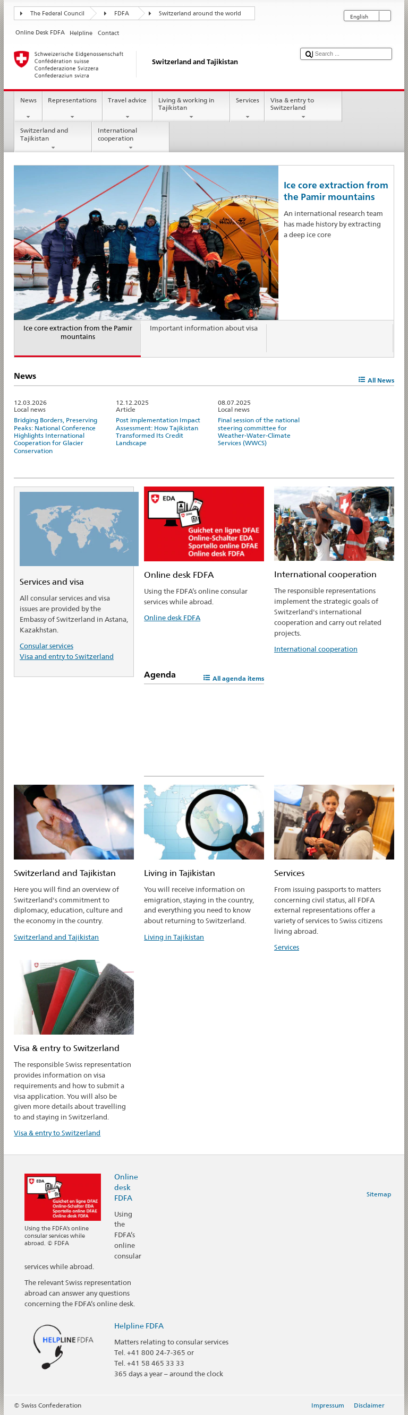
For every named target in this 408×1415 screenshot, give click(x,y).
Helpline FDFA (139, 1325)
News (28, 108)
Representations (72, 108)
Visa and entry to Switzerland (67, 656)
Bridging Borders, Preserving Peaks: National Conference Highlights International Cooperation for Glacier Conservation (55, 435)
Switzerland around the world (200, 13)
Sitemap (379, 1194)
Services (247, 108)
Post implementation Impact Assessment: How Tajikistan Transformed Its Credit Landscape (158, 431)
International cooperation (130, 139)
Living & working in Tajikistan (191, 108)
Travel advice (127, 108)
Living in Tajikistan (174, 937)
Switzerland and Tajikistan (53, 139)
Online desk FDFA (172, 617)
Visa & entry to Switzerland (303, 108)
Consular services (46, 645)
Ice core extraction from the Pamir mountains (336, 190)
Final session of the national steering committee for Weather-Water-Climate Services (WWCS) (259, 431)
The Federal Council (57, 13)
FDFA (121, 13)
